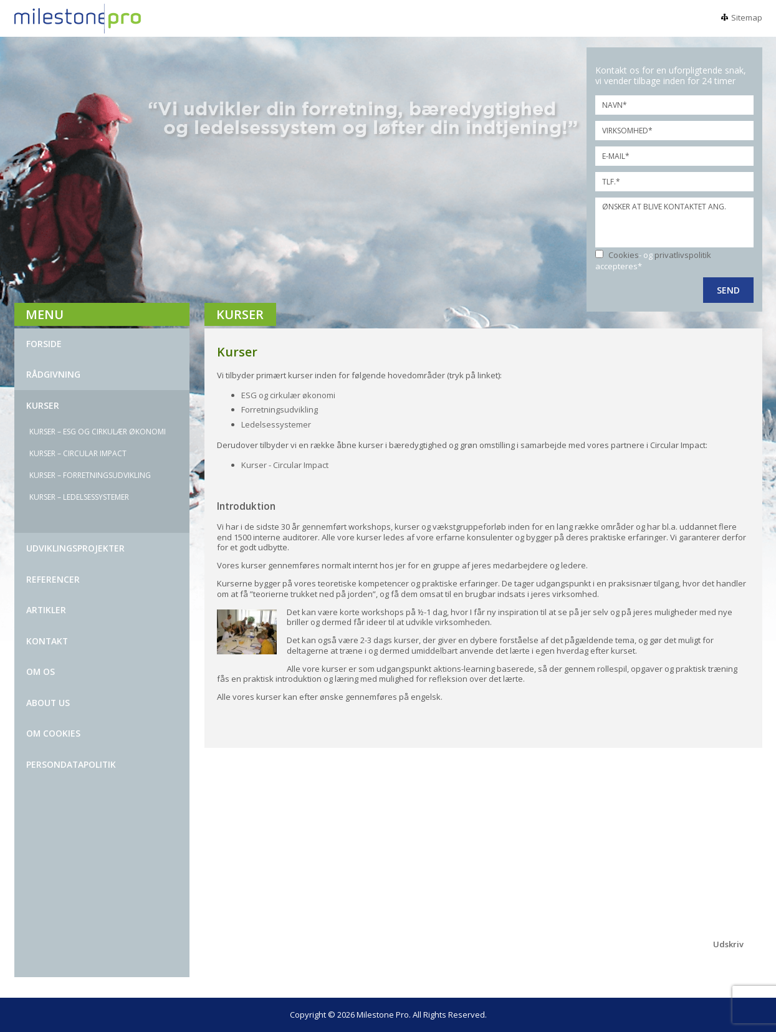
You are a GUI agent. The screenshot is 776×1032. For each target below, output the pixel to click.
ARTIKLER (46, 610)
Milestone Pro (383, 1014)
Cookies (623, 254)
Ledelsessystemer (277, 424)
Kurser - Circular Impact (284, 465)
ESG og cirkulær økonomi (288, 395)
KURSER (42, 405)
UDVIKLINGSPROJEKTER (75, 548)
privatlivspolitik (682, 254)
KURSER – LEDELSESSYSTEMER (79, 497)
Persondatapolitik (71, 764)
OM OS (40, 671)
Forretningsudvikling (279, 409)
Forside (44, 344)
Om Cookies (53, 733)
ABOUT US (48, 703)
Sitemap (746, 17)
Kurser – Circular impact (78, 453)
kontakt (47, 641)
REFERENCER (53, 579)
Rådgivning (53, 374)
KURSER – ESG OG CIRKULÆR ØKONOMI (97, 431)
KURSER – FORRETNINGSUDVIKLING (90, 475)
